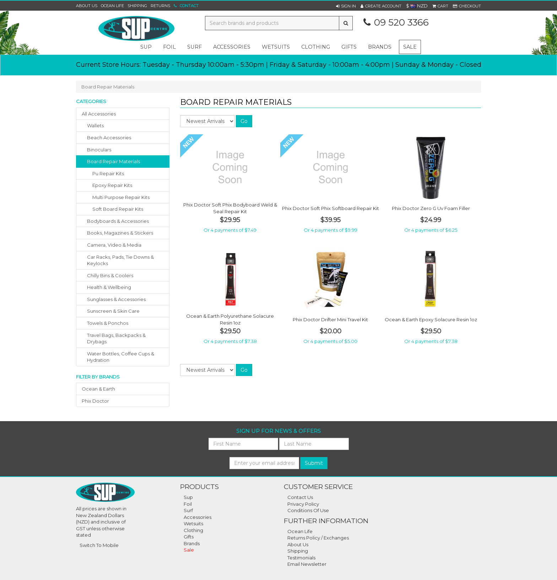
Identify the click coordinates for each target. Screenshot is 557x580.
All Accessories (99, 114)
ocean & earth (98, 389)
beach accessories (109, 137)
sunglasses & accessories (116, 299)
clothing (315, 47)
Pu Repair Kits (108, 173)
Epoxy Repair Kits (112, 185)
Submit (314, 463)
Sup (188, 497)
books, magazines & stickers (120, 233)
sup (146, 47)
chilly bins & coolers (110, 275)
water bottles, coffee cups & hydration (120, 357)
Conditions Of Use (308, 510)
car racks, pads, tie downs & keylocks (120, 260)
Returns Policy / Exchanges (318, 538)
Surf (188, 510)
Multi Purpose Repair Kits (121, 197)
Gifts (189, 536)
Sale (410, 47)
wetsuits (276, 47)
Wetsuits (193, 523)
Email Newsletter (306, 564)
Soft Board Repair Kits (117, 209)
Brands (379, 47)
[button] (346, 6)
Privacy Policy (303, 504)
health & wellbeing (109, 287)
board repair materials (113, 161)
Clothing (193, 530)
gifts (349, 47)
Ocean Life (112, 5)
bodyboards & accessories (118, 221)
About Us (86, 5)
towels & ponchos (107, 323)
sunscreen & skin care (113, 311)
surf (194, 47)
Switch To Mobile (99, 545)
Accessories (197, 517)
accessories (231, 47)
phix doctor (95, 401)
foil (169, 47)
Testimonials (301, 557)
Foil (188, 504)
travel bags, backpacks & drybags (116, 338)
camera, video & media (114, 245)
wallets (95, 125)
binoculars (99, 149)
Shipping (137, 5)
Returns (160, 5)
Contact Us (300, 497)
